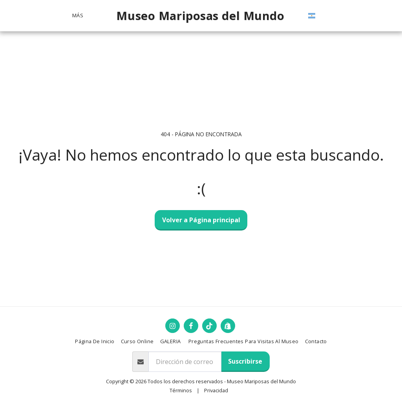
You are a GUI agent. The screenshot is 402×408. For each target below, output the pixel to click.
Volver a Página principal (201, 220)
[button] (321, 15)
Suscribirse (245, 361)
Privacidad (216, 390)
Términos (181, 390)
